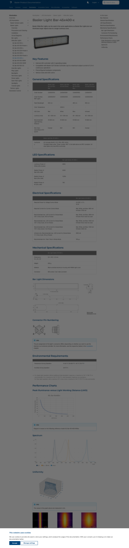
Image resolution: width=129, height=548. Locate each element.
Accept (14, 543)
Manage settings (29, 543)
